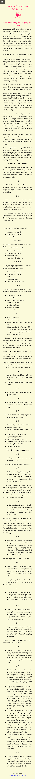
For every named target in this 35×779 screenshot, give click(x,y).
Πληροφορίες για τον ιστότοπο (17, 775)
